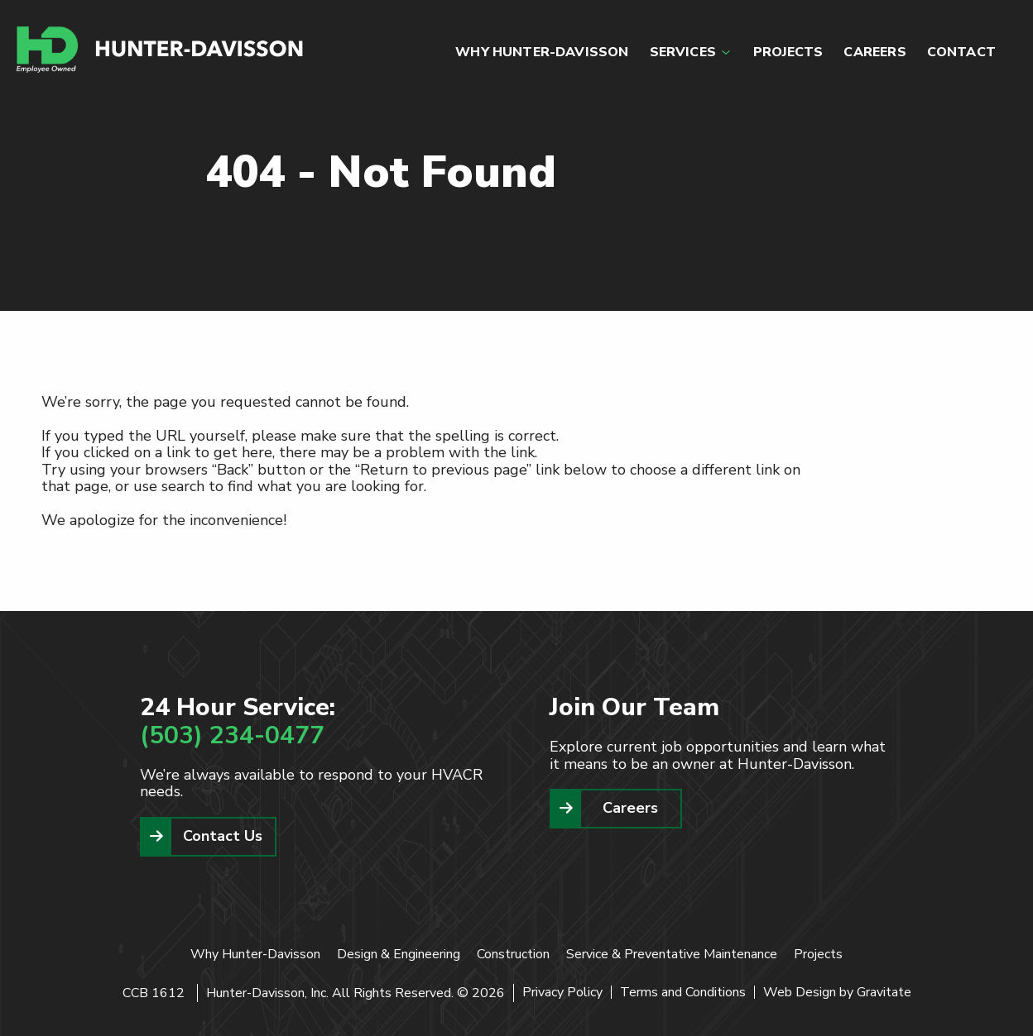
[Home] (161, 49)
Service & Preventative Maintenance (671, 954)
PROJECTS (788, 52)
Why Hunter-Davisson (255, 954)
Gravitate (884, 992)
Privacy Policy (562, 992)
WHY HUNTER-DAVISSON (541, 52)
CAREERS (874, 52)
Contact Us (222, 836)
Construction (513, 954)
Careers (630, 808)
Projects (818, 954)
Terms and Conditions (683, 992)
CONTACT (961, 52)
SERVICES (683, 52)
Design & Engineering (398, 954)
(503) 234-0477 (232, 735)
